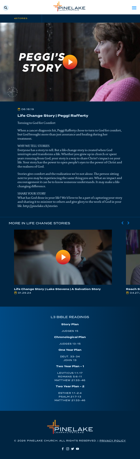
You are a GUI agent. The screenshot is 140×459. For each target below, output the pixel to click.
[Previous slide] (122, 223)
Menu (134, 8)
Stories (22, 18)
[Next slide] (128, 223)
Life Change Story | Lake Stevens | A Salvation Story (57, 289)
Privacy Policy (113, 441)
